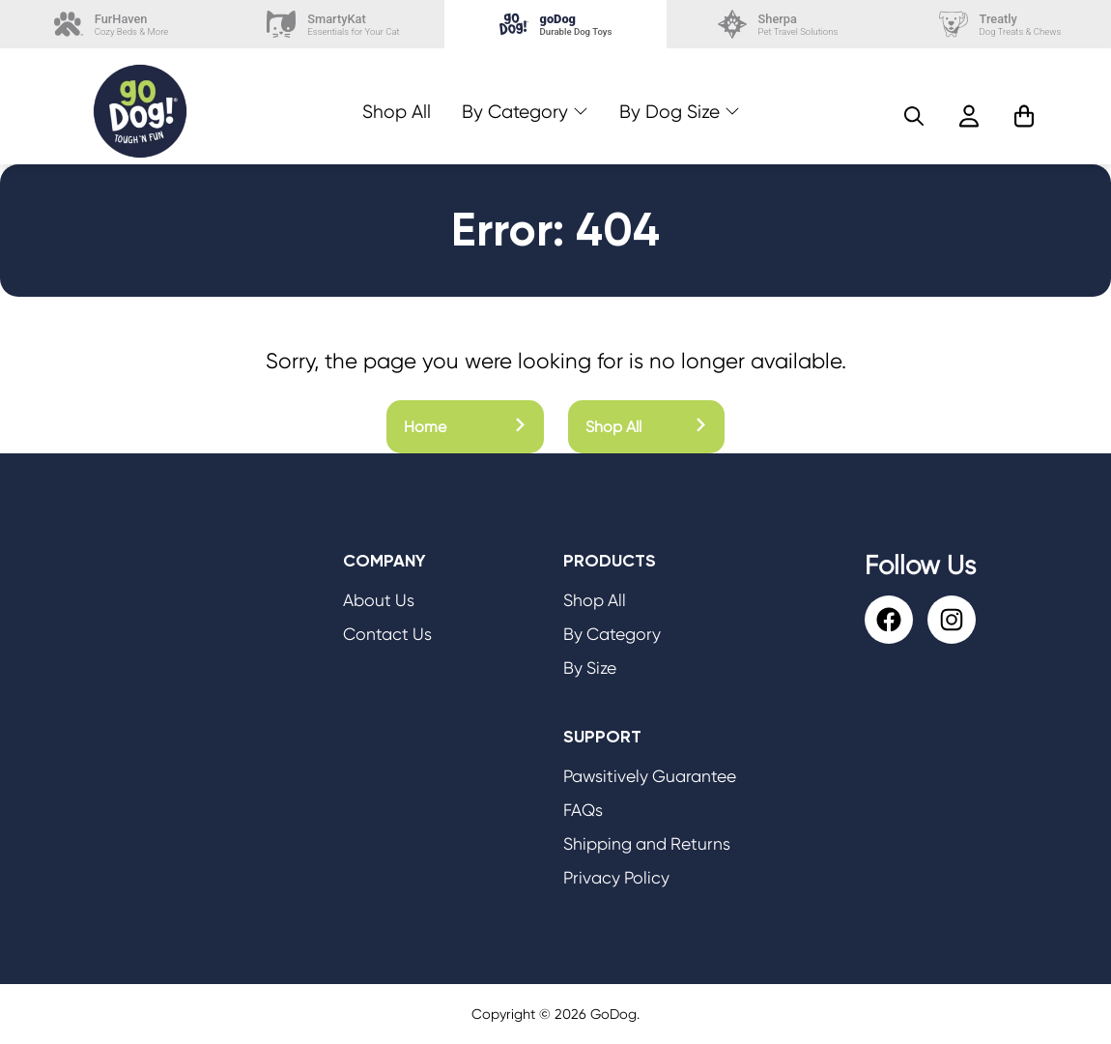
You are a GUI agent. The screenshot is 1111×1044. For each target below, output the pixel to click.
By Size (589, 668)
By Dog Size (669, 112)
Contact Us (387, 634)
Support (602, 736)
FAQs (583, 810)
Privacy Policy (616, 877)
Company (384, 560)
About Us (378, 600)
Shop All (396, 112)
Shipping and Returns (646, 844)
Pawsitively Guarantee (649, 776)
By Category (515, 112)
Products (609, 560)
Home (465, 427)
